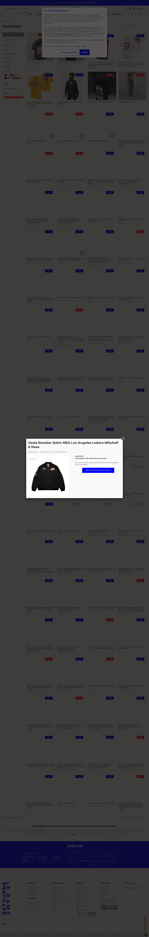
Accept (84, 52)
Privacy (78, 46)
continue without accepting (63, 34)
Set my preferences (69, 52)
